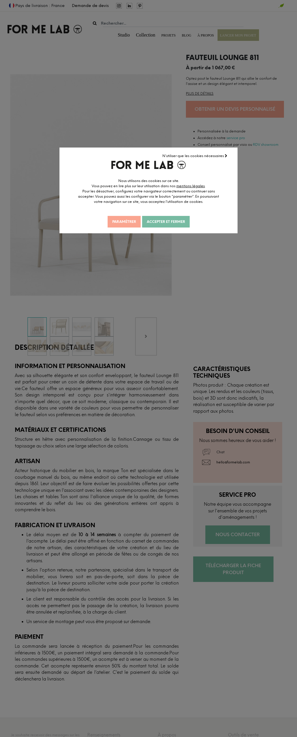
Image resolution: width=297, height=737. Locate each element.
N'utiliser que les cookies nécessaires (195, 156)
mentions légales (195, 186)
